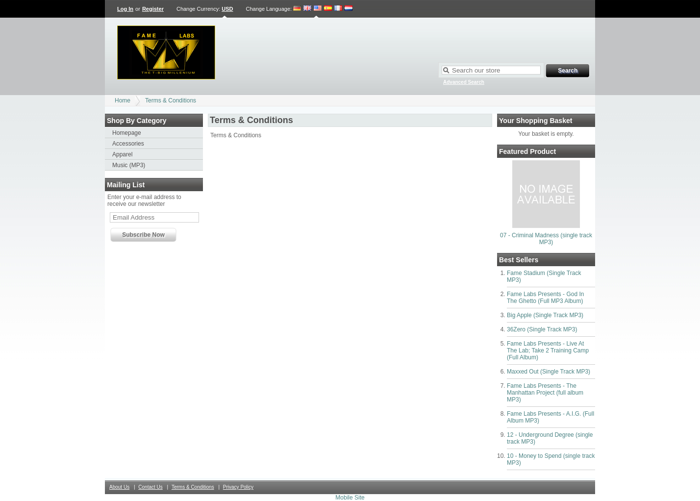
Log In (125, 9)
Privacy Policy (238, 487)
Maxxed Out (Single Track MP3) (548, 371)
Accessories (128, 143)
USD (227, 9)
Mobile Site (349, 497)
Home (122, 100)
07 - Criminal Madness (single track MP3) (546, 239)
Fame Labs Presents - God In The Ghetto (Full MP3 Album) (545, 297)
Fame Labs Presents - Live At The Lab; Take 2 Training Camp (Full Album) (548, 350)
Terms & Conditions (170, 100)
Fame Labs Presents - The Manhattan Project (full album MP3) (545, 392)
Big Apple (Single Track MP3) (545, 315)
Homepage (126, 132)
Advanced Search (463, 82)
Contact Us (150, 487)
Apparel (122, 154)
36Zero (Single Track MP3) (542, 329)
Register (153, 9)
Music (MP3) (128, 165)
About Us (119, 487)
